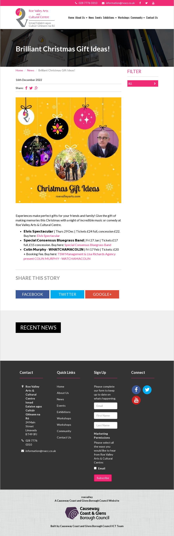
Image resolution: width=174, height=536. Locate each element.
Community (64, 431)
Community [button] (138, 17)
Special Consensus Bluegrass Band (88, 245)
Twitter (67, 294)
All (143, 83)
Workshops (123, 17)
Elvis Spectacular (48, 235)
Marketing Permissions (102, 435)
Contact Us (152, 17)
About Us (63, 392)
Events (98, 17)
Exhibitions (64, 412)
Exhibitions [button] (110, 17)
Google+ (102, 294)
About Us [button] (81, 17)
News (91, 17)
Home (71, 17)
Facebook (32, 294)
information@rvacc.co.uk (41, 451)
